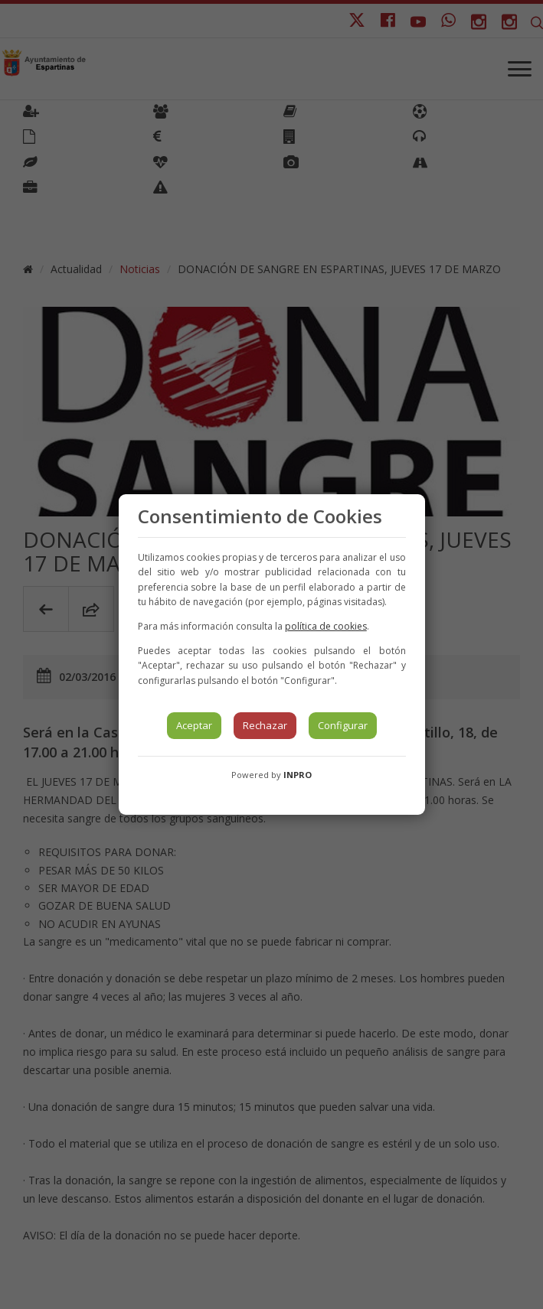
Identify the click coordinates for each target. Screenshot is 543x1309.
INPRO (297, 774)
